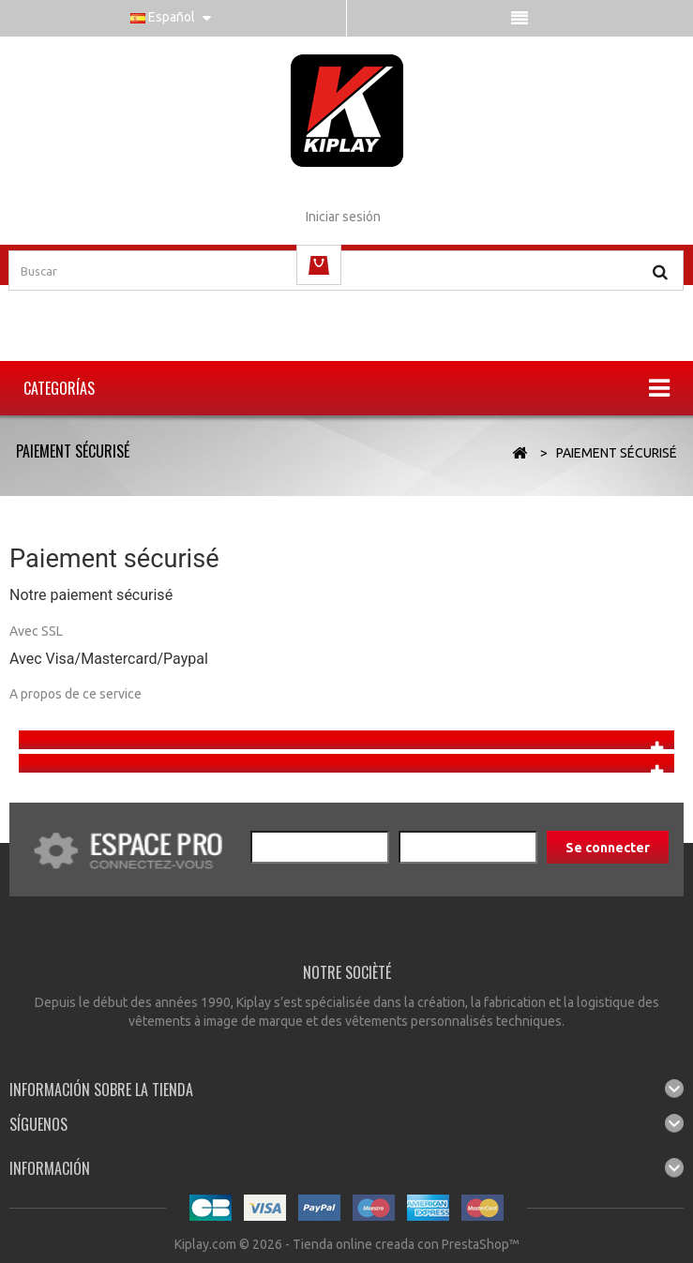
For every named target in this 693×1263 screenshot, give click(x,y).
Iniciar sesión (343, 216)
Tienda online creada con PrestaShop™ (406, 1244)
